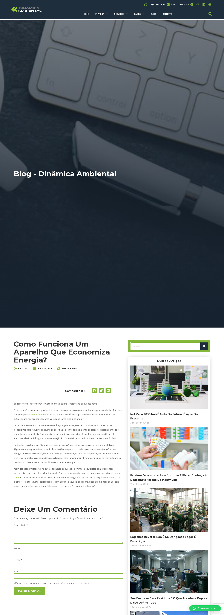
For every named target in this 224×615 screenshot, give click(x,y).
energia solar (149, 468)
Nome (78, 543)
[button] (210, 13)
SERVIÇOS (121, 13)
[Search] (63, 350)
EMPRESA (101, 13)
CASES (139, 13)
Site (76, 567)
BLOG (153, 13)
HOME (86, 13)
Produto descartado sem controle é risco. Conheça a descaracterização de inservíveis (40, 454)
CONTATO (167, 13)
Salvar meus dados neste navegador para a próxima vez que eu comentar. (113, 579)
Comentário (81, 516)
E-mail (78, 555)
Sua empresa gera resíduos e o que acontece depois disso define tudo (40, 551)
